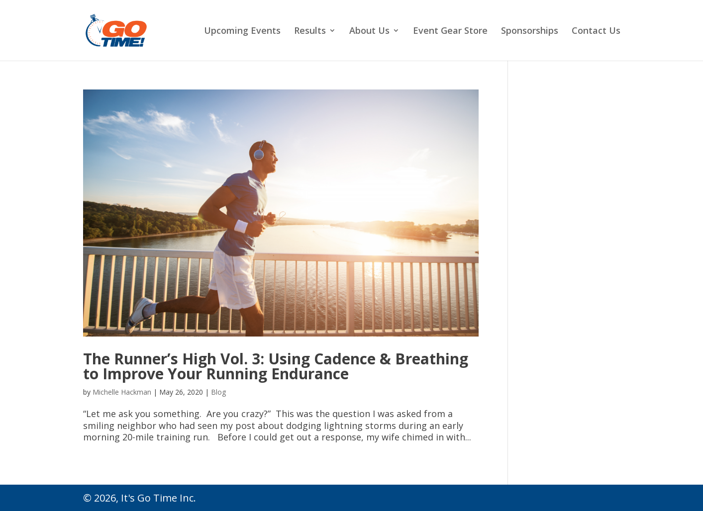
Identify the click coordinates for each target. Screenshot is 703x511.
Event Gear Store (450, 31)
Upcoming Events (242, 31)
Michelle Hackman (122, 392)
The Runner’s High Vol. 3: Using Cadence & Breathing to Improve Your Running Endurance (275, 366)
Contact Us (596, 31)
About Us (369, 31)
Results (310, 31)
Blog (218, 392)
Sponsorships (529, 31)
